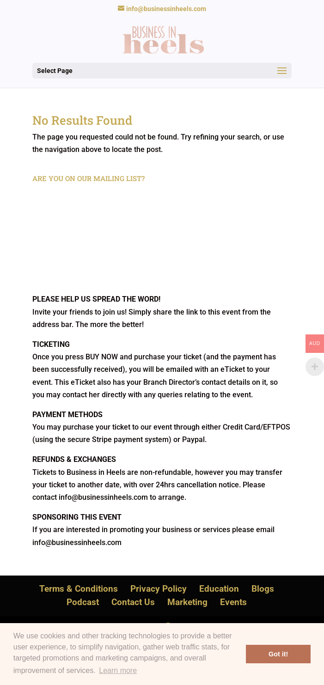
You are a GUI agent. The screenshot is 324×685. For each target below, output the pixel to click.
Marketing (187, 602)
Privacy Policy (158, 588)
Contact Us (133, 602)
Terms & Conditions (78, 588)
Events (233, 602)
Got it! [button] (278, 654)
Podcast (83, 602)
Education (219, 588)
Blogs (262, 588)
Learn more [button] (118, 670)
